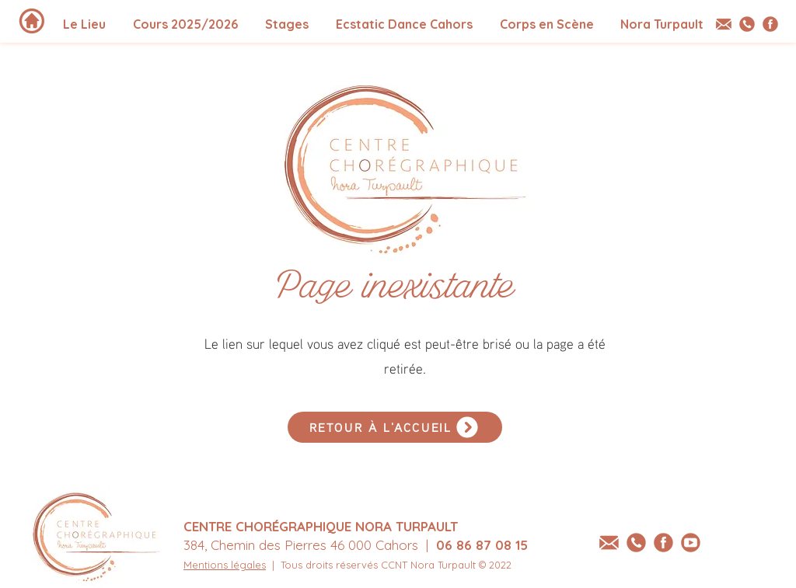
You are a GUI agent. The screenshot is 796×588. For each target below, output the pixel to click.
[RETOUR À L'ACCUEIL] (395, 427)
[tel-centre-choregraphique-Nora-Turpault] (747, 24)
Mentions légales (224, 564)
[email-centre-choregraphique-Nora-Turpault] (723, 24)
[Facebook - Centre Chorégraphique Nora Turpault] (770, 24)
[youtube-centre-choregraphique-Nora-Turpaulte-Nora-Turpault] (690, 542)
